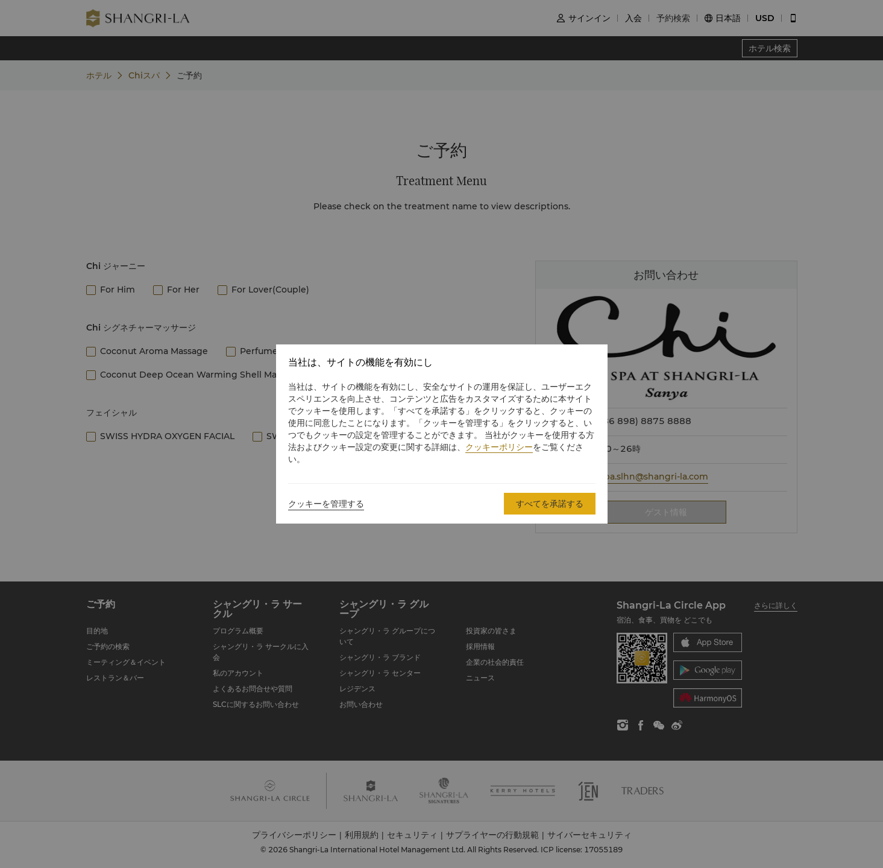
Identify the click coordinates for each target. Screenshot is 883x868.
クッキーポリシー (499, 447)
